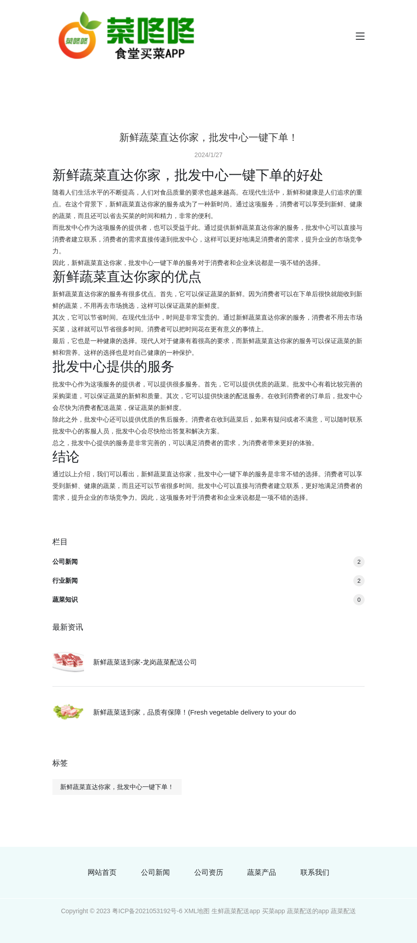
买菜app (273, 911)
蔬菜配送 (343, 911)
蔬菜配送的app (308, 911)
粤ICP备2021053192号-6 (147, 911)
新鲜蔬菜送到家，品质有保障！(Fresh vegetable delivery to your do (194, 712)
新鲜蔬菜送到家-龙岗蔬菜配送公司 (145, 662)
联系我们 (314, 872)
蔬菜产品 (261, 872)
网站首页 (102, 872)
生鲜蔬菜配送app (235, 911)
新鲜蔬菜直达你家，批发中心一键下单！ (117, 786)
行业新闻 (208, 580)
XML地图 (197, 911)
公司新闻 (208, 561)
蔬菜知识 (208, 599)
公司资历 (208, 872)
